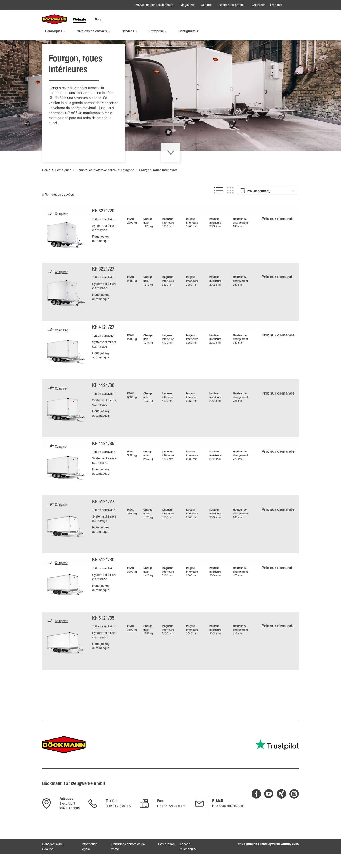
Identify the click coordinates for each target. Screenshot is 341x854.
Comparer (61, 231)
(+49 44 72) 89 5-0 (118, 806)
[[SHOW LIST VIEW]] (218, 207)
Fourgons (127, 187)
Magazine (187, 5)
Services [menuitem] (128, 31)
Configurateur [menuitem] (188, 31)
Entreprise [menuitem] (156, 31)
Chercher (258, 5)
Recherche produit (231, 5)
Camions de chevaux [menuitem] (92, 31)
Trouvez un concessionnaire (153, 5)
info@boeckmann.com (227, 806)
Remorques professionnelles (96, 187)
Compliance (166, 844)
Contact (206, 5)
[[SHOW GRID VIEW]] (230, 207)
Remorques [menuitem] (53, 31)
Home (46, 187)
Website (79, 20)
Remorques (63, 187)
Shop (98, 19)
